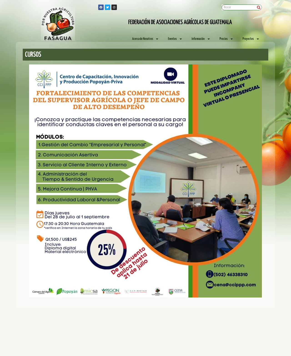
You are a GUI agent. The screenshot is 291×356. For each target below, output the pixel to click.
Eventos (175, 39)
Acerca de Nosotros (145, 39)
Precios (226, 39)
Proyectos (251, 39)
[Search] (259, 7)
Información (201, 39)
